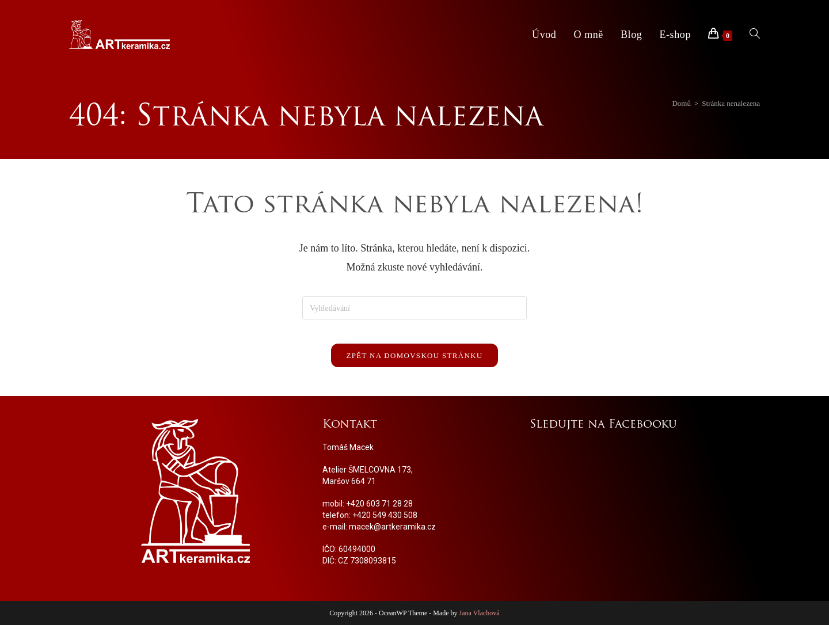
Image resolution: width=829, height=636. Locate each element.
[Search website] (755, 34)
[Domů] (681, 103)
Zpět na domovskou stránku (414, 365)
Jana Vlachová (479, 624)
